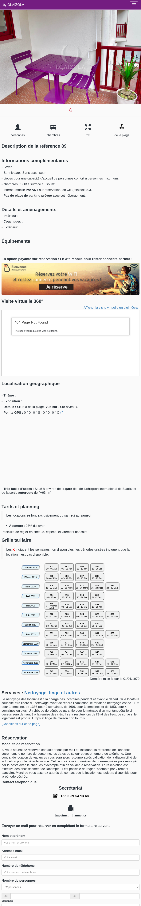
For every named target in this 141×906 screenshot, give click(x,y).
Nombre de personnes (19, 880)
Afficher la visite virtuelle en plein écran (111, 307)
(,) (61, 412)
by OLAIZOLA (13, 5)
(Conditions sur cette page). (21, 724)
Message (7, 900)
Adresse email (12, 851)
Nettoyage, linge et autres (52, 692)
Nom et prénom (13, 836)
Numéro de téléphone (18, 866)
